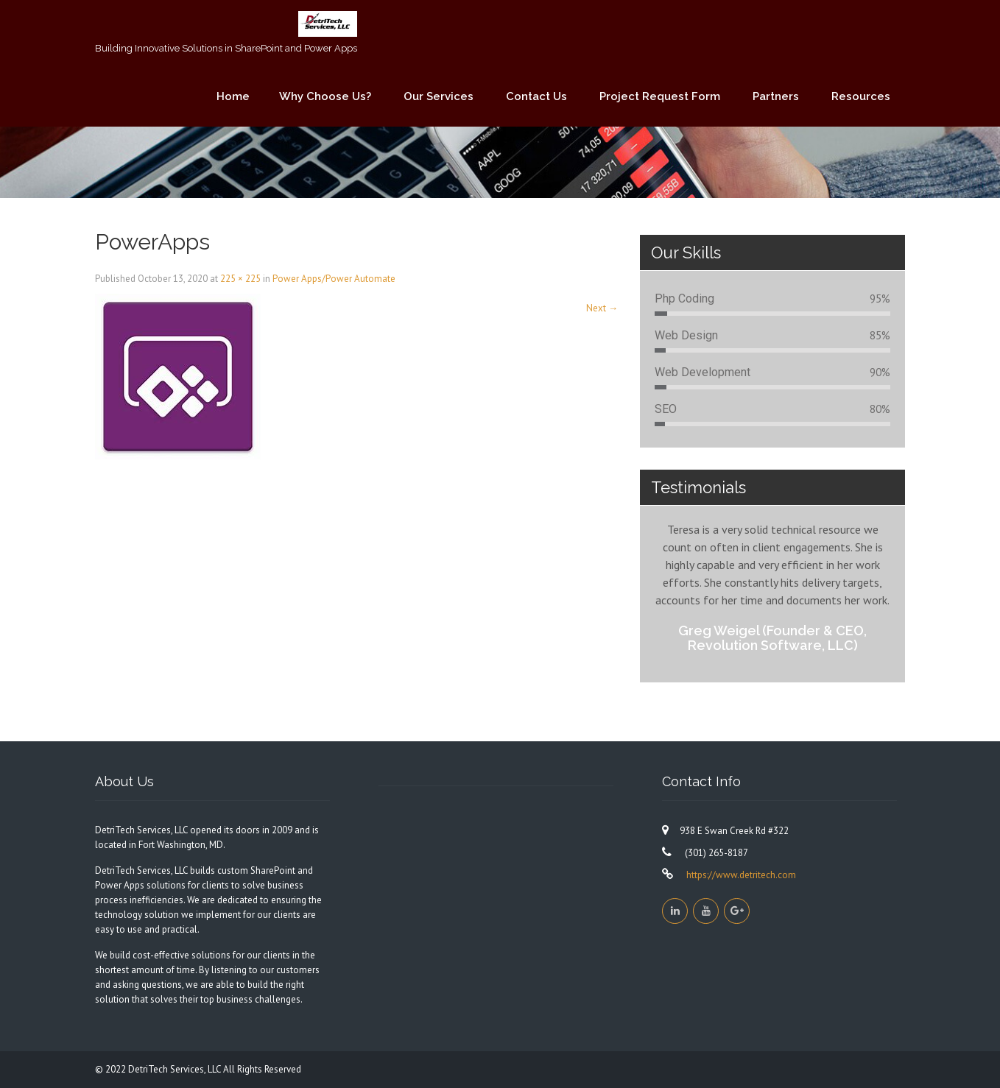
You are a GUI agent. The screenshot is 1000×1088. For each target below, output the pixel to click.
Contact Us (536, 96)
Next (602, 308)
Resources (860, 96)
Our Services (438, 96)
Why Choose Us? (325, 96)
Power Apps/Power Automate (333, 278)
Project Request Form (659, 96)
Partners (776, 96)
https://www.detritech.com (740, 875)
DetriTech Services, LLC (175, 1069)
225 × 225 (240, 278)
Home (233, 96)
